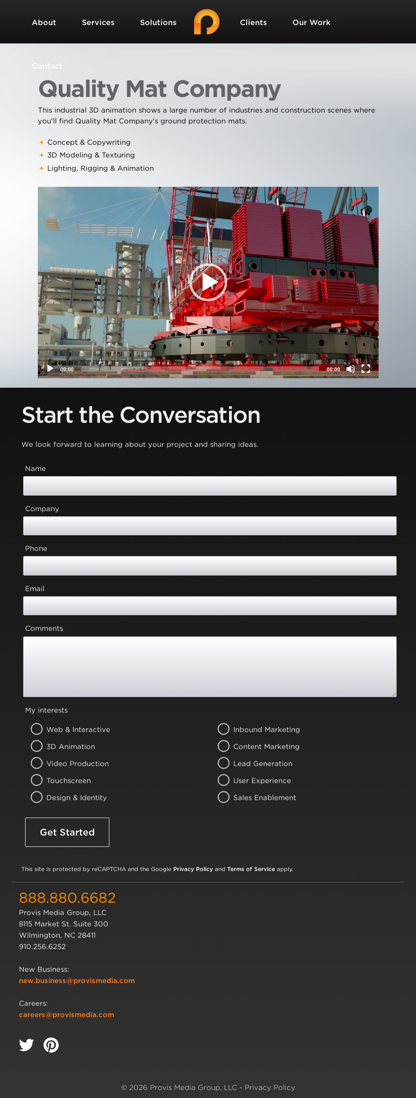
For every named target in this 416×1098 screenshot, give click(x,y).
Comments (44, 628)
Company (42, 509)
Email (34, 588)
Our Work (311, 22)
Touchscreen (66, 780)
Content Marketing (253, 746)
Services (98, 22)
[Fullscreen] (366, 369)
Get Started (67, 832)
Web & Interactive (66, 729)
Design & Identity (66, 797)
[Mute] (350, 369)
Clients (253, 22)
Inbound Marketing (253, 729)
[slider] (200, 368)
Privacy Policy (193, 868)
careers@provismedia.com (66, 1015)
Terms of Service (251, 868)
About (44, 22)
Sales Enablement (253, 797)
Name (35, 468)
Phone (36, 548)
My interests (46, 710)
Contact (47, 65)
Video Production (66, 763)
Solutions (158, 22)
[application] (208, 282)
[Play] (50, 369)
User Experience (253, 780)
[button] (208, 282)
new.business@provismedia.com (77, 980)
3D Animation (66, 746)
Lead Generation (253, 763)
